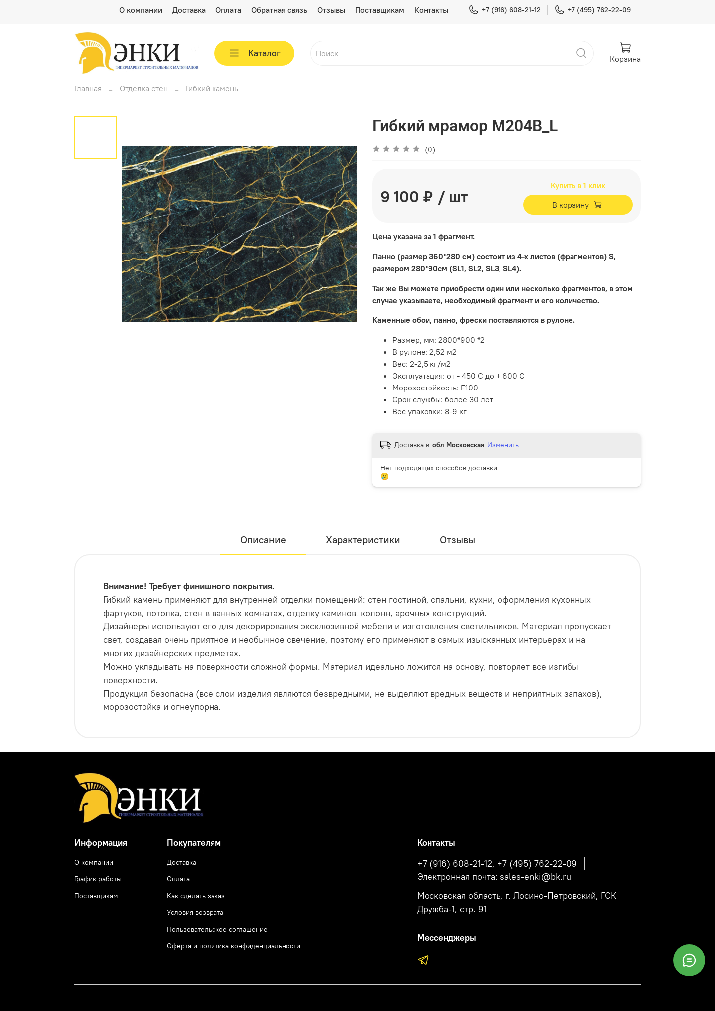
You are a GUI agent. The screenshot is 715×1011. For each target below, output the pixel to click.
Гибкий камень (212, 88)
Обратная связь (279, 10)
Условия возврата (195, 912)
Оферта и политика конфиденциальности (233, 945)
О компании (140, 10)
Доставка (189, 10)
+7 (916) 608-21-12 (504, 10)
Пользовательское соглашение (217, 929)
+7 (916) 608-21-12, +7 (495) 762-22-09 (497, 863)
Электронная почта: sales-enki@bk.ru (494, 876)
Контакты (431, 10)
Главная (88, 88)
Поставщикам (379, 10)
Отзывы (331, 10)
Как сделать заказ (196, 895)
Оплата (228, 10)
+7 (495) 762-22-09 (592, 10)
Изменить (503, 444)
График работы (98, 878)
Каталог (254, 53)
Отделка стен (144, 88)
